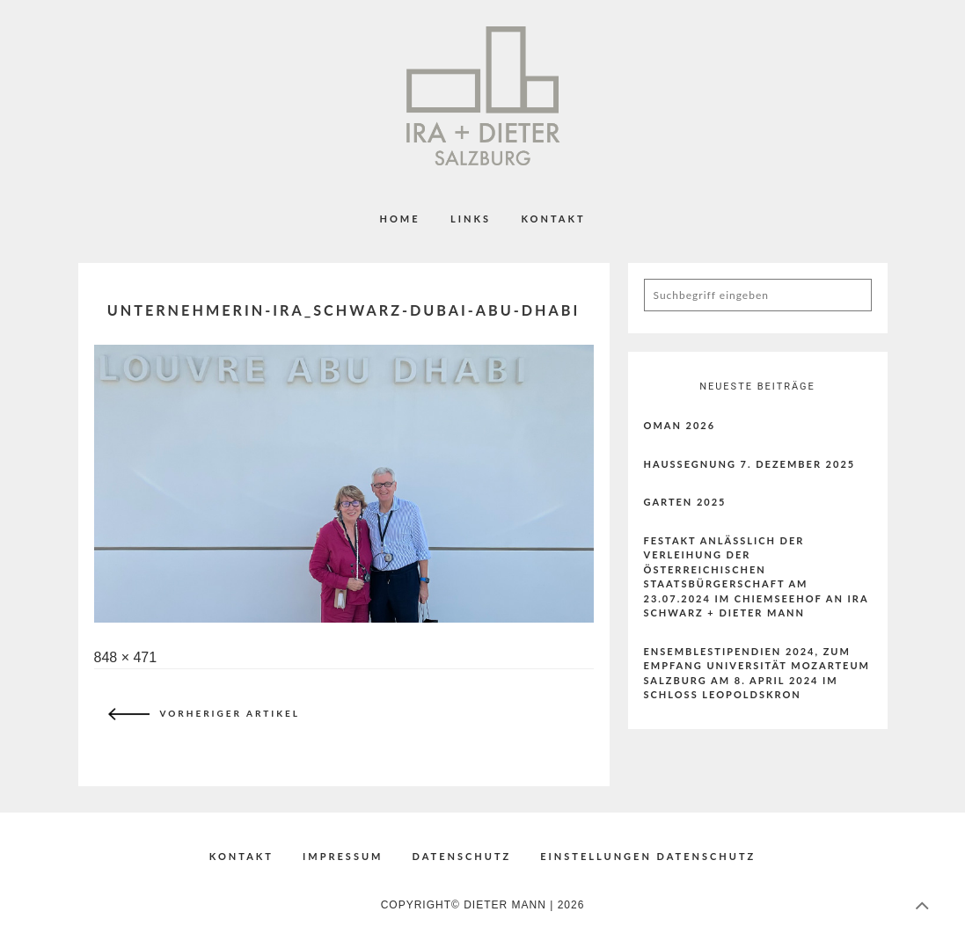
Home (399, 218)
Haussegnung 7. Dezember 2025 (750, 464)
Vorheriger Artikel (200, 714)
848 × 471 (125, 657)
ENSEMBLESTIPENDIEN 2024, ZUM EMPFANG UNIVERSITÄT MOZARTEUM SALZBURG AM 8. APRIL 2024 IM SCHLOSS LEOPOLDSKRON (757, 673)
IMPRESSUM (343, 856)
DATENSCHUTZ (462, 856)
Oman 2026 (680, 425)
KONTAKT (553, 218)
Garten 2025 (685, 501)
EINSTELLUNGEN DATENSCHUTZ (648, 856)
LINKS (470, 218)
